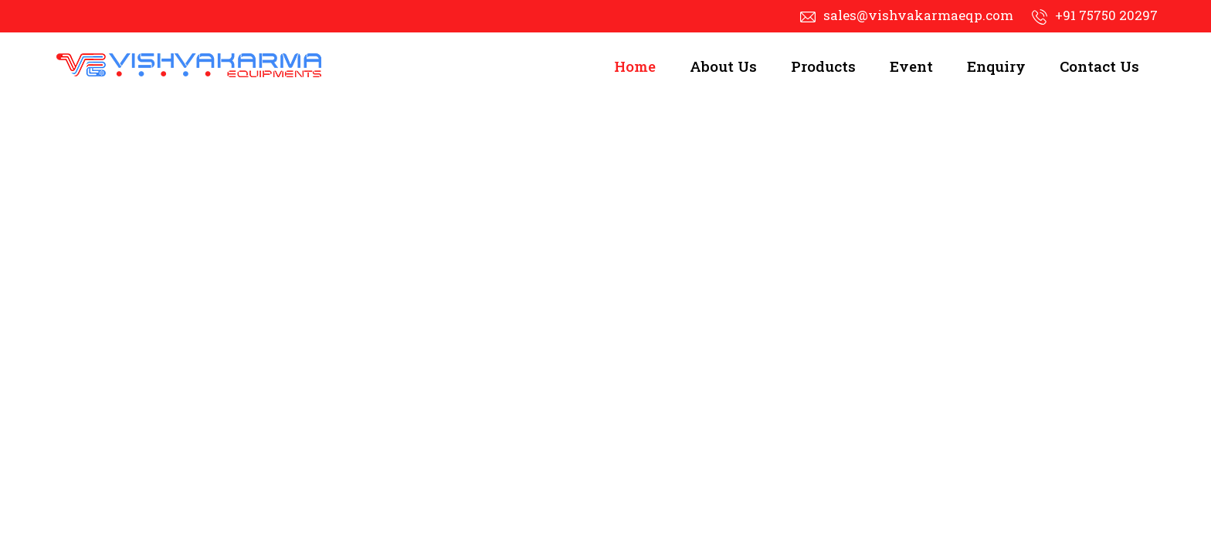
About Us (723, 66)
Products (823, 66)
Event (911, 66)
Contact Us (1099, 66)
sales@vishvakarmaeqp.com (918, 15)
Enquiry (996, 66)
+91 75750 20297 (1106, 15)
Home (635, 66)
